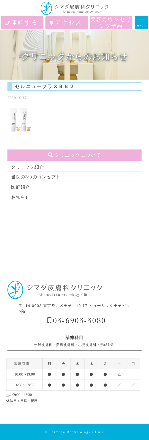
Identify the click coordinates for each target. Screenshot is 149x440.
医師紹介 (20, 187)
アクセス (66, 22)
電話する (21, 22)
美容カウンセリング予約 (111, 22)
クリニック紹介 (27, 166)
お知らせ (20, 197)
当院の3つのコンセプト (36, 176)
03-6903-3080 (79, 320)
